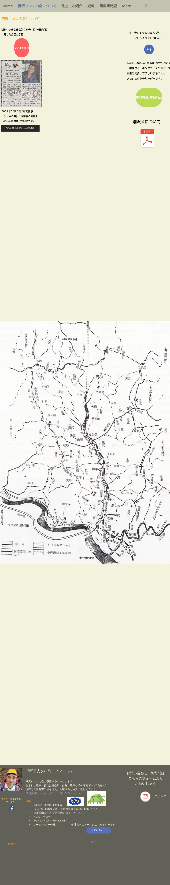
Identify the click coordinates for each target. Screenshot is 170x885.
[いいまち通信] (21, 47)
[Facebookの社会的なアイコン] (11, 808)
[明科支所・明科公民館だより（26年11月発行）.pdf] (147, 139)
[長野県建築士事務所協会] (149, 97)
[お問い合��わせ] (98, 830)
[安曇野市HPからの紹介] (20, 128)
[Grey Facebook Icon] (146, 6)
